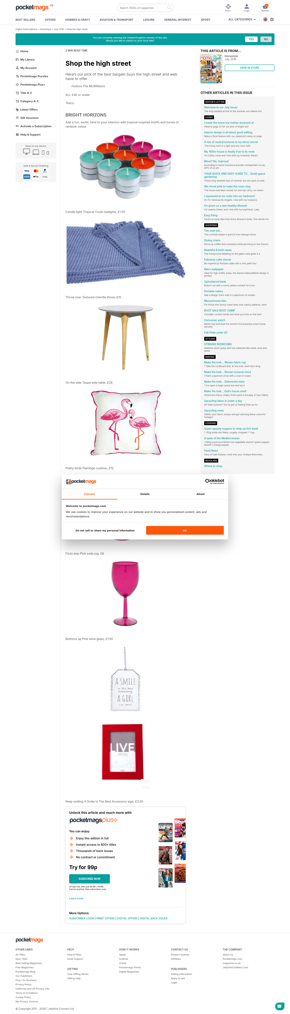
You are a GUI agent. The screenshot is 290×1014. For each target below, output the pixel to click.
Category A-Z (27, 101)
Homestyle (45, 29)
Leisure (149, 19)
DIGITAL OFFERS (127, 918)
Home (22, 51)
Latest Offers (27, 109)
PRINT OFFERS (105, 918)
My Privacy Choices (27, 1001)
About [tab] (200, 493)
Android (123, 958)
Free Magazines (25, 967)
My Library (25, 59)
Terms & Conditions (27, 992)
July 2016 (59, 29)
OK (185, 530)
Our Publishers (24, 975)
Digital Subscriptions (26, 29)
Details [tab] (145, 493)
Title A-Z (24, 93)
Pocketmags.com (232, 958)
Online (122, 963)
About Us (228, 954)
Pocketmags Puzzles (32, 76)
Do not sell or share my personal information (105, 530)
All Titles (20, 954)
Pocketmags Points (130, 967)
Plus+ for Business (26, 980)
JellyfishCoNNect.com (235, 967)
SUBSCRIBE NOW (89, 878)
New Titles (22, 958)
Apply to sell (178, 978)
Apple (122, 954)
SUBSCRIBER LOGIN (81, 918)
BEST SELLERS (25, 19)
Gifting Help (74, 978)
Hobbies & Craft (77, 19)
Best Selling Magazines (29, 963)
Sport (205, 19)
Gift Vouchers (27, 118)
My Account (26, 68)
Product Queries (180, 954)
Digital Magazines (129, 971)
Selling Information (181, 974)
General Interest (177, 19)
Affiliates (176, 958)
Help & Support (28, 134)
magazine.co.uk (232, 963)
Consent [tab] (89, 493)
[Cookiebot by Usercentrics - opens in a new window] (208, 481)
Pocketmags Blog (25, 971)
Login (174, 982)
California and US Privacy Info (32, 988)
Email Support (75, 958)
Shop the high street (77, 29)
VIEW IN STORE (249, 67)
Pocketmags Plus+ (30, 84)
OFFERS (50, 19)
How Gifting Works (77, 974)
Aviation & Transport (117, 19)
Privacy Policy (23, 984)
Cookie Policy (23, 997)
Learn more (76, 898)
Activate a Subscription (33, 126)
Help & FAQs (74, 954)
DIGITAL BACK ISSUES (154, 918)
